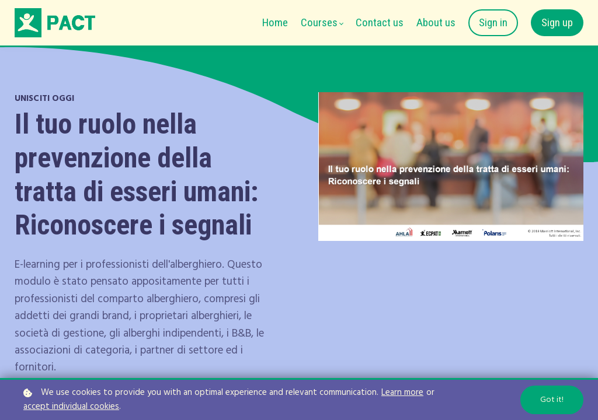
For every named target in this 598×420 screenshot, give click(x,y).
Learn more (402, 393)
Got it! (552, 400)
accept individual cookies (71, 407)
